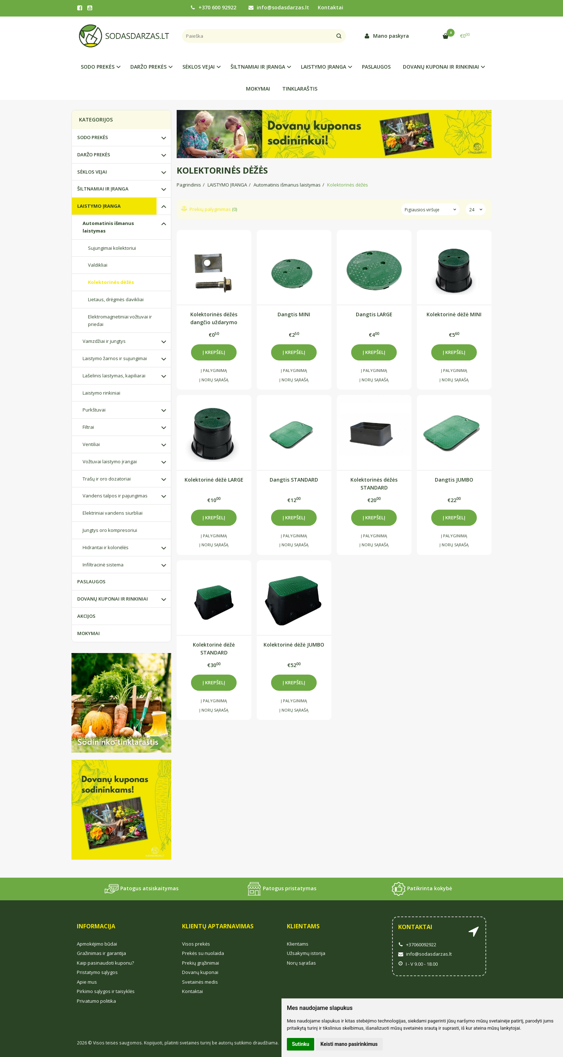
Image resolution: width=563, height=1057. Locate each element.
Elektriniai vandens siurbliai (113, 513)
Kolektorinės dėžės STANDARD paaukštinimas (373, 483)
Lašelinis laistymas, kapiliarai (114, 375)
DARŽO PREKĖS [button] (148, 66)
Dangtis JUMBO (454, 479)
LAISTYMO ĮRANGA (99, 206)
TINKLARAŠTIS (299, 88)
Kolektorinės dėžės (111, 282)
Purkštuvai (94, 409)
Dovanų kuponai (200, 972)
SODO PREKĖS (92, 137)
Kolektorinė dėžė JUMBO (294, 644)
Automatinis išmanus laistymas (108, 227)
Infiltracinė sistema (103, 564)
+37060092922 (417, 944)
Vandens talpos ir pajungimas (115, 495)
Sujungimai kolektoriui (112, 248)
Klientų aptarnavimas (217, 926)
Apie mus (87, 982)
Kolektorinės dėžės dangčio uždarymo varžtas (213, 318)
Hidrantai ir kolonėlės (106, 547)
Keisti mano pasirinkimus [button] (349, 1044)
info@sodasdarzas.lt (278, 7)
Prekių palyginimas (209, 209)
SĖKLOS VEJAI (92, 172)
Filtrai (88, 427)
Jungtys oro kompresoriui (110, 530)
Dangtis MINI (294, 314)
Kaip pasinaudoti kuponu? (105, 963)
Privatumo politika (96, 1001)
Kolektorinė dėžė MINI (454, 314)
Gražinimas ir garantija (101, 953)
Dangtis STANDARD (294, 479)
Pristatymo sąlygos (97, 972)
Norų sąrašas (301, 963)
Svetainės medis (200, 982)
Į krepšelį (214, 352)
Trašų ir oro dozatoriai (107, 478)
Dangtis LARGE (374, 314)
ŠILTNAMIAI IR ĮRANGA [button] (258, 66)
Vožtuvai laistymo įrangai (110, 461)
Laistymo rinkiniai (101, 393)
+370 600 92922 (213, 7)
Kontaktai (330, 7)
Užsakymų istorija (306, 953)
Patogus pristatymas (281, 889)
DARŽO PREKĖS (93, 154)
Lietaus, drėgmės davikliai (116, 299)
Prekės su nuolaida (203, 953)
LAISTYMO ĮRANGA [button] (323, 66)
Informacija (96, 926)
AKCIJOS (86, 616)
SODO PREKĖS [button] (98, 66)
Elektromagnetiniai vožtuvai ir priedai (120, 320)
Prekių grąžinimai (200, 963)
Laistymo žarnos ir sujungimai (115, 358)
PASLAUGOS (376, 66)
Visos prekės (196, 944)
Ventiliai (91, 444)
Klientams (303, 926)
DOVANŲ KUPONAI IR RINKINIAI (112, 599)
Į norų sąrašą (213, 379)
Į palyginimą (214, 370)
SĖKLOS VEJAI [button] (198, 66)
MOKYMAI (258, 88)
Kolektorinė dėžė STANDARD (214, 648)
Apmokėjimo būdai (97, 944)
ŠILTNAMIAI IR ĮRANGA (103, 188)
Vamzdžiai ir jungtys (104, 341)
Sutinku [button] (300, 1044)
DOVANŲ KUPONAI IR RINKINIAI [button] (441, 66)
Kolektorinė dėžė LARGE (214, 479)
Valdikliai (97, 265)
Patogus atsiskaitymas (141, 889)
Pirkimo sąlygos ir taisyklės (106, 991)
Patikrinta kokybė (421, 889)
